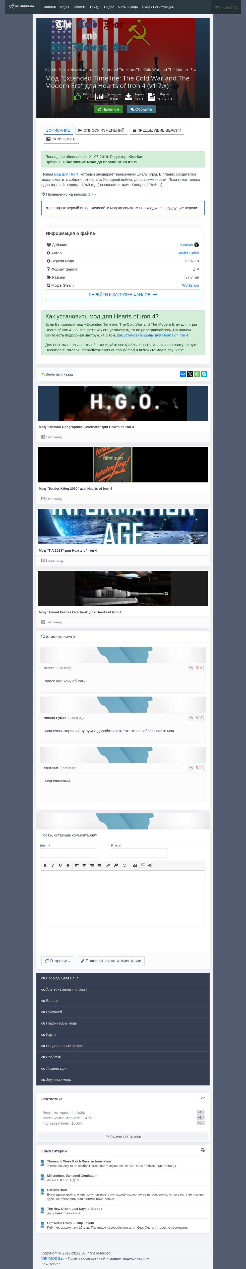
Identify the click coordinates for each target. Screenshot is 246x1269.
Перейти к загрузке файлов (123, 295)
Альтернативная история (64, 989)
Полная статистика (123, 1136)
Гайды (95, 7)
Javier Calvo (188, 253)
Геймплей (51, 1012)
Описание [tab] (58, 130)
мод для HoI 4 (66, 174)
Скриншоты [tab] (61, 139)
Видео (109, 7)
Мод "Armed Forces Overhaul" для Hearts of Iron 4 (80, 612)
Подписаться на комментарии (111, 961)
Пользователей (56, 1123)
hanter (49, 668)
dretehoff (51, 768)
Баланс (49, 1001)
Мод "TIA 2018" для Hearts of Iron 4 (68, 550)
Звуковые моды (56, 1080)
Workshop (190, 285)
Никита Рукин (55, 718)
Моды (64, 7)
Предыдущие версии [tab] (157, 130)
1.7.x (92, 194)
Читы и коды (128, 7)
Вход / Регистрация (158, 7)
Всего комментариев (61, 1118)
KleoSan (186, 245)
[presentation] (45, 865)
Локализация (54, 1068)
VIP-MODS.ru (53, 1258)
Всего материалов (64, 1113)
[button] (45, 866)
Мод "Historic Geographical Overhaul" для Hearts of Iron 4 (86, 427)
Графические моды (59, 1023)
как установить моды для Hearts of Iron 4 (152, 335)
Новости (79, 7)
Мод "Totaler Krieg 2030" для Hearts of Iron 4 (75, 488)
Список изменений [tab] (101, 130)
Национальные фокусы (62, 1046)
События (51, 1057)
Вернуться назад (57, 374)
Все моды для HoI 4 (59, 978)
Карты (48, 1035)
